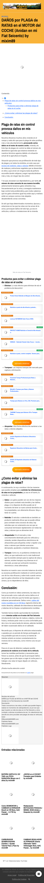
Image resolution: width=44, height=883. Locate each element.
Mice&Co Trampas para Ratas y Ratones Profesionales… (22, 390)
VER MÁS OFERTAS (22, 364)
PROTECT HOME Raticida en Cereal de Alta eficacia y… (25, 331)
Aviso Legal (12, 875)
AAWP (28, 672)
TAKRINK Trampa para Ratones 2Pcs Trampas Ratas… (23, 413)
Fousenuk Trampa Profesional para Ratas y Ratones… (22, 378)
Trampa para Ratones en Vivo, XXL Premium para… (25, 401)
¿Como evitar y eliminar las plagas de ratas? (21, 113)
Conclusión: (9, 117)
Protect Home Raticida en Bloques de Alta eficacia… (25, 296)
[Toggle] (5, 98)
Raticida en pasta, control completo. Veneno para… (25, 353)
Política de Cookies (19, 879)
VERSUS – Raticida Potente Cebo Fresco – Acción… (25, 342)
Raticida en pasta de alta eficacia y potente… (23, 307)
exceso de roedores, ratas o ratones (15, 166)
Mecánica (5, 16)
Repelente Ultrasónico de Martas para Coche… (23, 448)
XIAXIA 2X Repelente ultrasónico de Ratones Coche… (23, 460)
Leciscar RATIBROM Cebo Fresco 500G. (22, 319)
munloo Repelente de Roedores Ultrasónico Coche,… (23, 437)
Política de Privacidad (26, 875)
